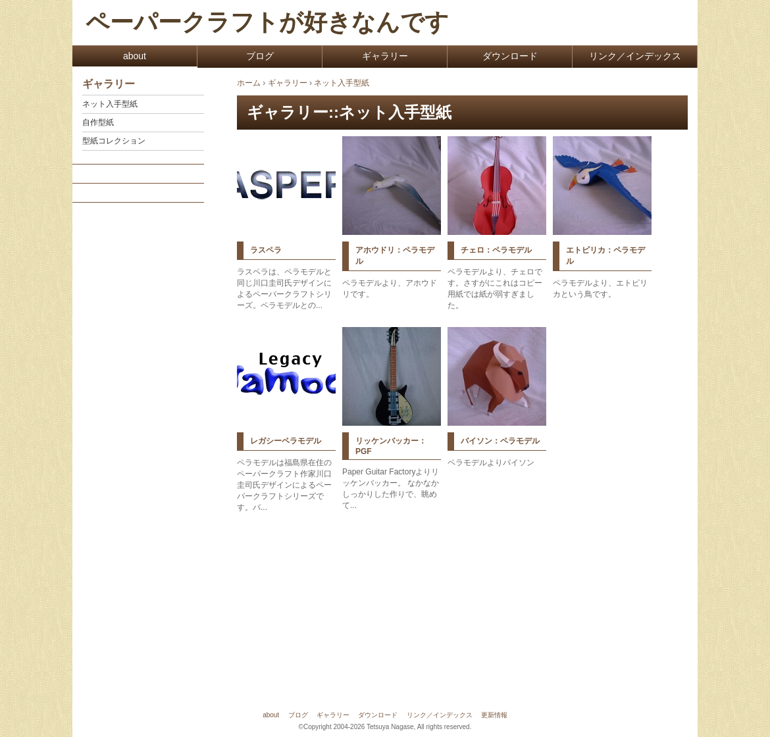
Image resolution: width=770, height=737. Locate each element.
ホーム (249, 83)
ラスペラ (266, 250)
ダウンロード (510, 56)
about (134, 56)
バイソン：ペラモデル (500, 440)
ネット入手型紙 (110, 104)
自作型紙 (98, 122)
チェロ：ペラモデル (496, 250)
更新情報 (494, 715)
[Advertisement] (137, 409)
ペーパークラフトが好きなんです (267, 22)
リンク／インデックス (635, 56)
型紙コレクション (113, 140)
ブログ (260, 56)
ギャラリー (385, 56)
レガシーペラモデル (285, 440)
